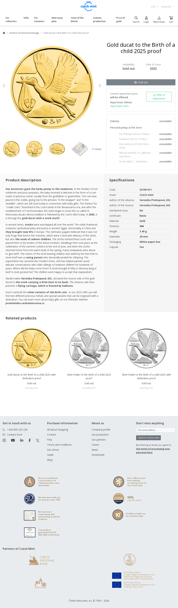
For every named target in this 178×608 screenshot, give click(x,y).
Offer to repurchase (159, 96)
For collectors (11, 19)
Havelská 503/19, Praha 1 (133, 139)
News (95, 449)
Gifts (26, 17)
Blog (49, 459)
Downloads (98, 454)
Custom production (99, 19)
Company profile (101, 429)
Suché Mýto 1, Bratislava (133, 161)
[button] (10, 86)
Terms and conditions (59, 444)
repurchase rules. (119, 106)
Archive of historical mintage (24, 32)
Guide (50, 454)
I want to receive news (148, 437)
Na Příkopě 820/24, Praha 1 (134, 134)
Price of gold (120, 19)
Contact (51, 434)
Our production (100, 434)
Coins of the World (77, 19)
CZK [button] (153, 6)
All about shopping (57, 429)
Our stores (53, 449)
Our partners (99, 439)
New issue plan (57, 19)
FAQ (49, 439)
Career (95, 444)
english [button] (166, 6)
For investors (39, 19)
